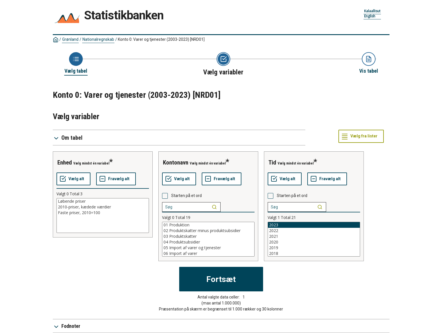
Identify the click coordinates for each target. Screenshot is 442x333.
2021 (314, 236)
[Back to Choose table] (76, 63)
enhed (64, 162)
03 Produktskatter (208, 236)
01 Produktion (208, 225)
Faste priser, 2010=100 (103, 213)
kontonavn (175, 162)
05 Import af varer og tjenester (208, 248)
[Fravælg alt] (116, 179)
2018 (314, 253)
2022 (314, 230)
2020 (314, 242)
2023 (314, 225)
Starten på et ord (186, 195)
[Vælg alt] (73, 179)
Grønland (70, 39)
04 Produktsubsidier (208, 242)
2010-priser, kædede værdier (103, 207)
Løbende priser (103, 201)
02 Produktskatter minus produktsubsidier (208, 230)
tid (272, 162)
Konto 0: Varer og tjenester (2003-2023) (161, 39)
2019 (314, 248)
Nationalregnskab (98, 39)
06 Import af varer (208, 253)
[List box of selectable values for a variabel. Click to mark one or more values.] (102, 215)
